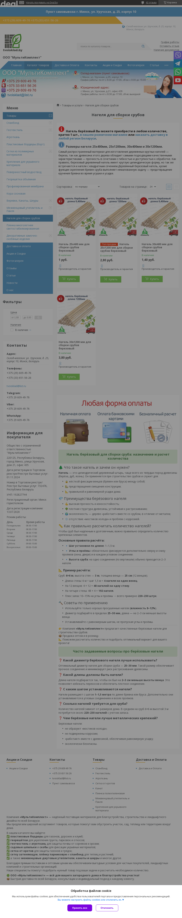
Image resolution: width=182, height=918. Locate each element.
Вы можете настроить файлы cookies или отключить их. (90, 899)
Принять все (79, 908)
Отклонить (107, 908)
